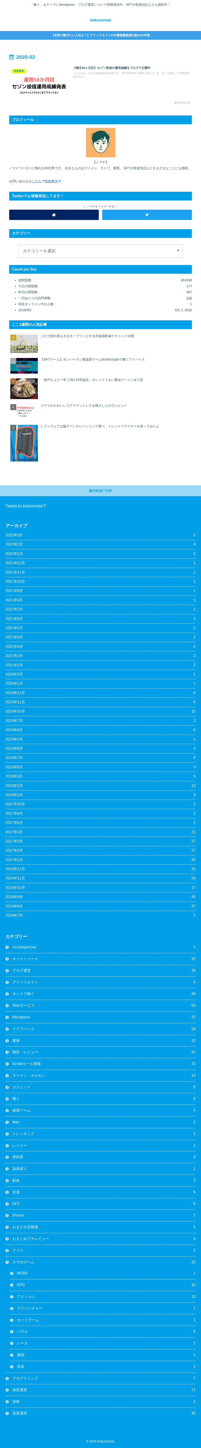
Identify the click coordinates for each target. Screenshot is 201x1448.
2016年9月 (100, 897)
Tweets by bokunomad (26, 506)
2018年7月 (100, 758)
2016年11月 (100, 878)
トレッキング (103, 1134)
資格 (103, 1401)
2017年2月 (100, 850)
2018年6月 (100, 767)
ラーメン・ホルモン (103, 1075)
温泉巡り (103, 1169)
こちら (38, 181)
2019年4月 (100, 739)
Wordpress (103, 1017)
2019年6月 (100, 730)
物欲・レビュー (103, 1052)
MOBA (106, 1273)
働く (103, 1099)
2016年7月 (100, 915)
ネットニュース (103, 959)
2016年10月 (100, 888)
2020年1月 (100, 683)
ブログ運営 (103, 970)
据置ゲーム (103, 1110)
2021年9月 (100, 591)
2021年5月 (100, 628)
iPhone (103, 1215)
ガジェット (103, 1087)
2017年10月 (100, 804)
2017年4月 (100, 832)
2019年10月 (100, 711)
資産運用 (103, 1413)
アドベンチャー (106, 1308)
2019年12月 (100, 693)
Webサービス (103, 1005)
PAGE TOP (100, 491)
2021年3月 (100, 646)
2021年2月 (100, 656)
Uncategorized (103, 947)
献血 (103, 1180)
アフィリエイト (103, 982)
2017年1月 (100, 860)
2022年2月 (100, 544)
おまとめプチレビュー (103, 1239)
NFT (103, 1204)
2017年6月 (100, 813)
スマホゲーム (103, 1262)
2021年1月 (100, 665)
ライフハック (103, 1029)
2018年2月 (100, 786)
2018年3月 (100, 776)
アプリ (103, 1250)
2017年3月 (100, 841)
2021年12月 (100, 563)
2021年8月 (100, 600)
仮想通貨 (103, 1390)
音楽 (103, 1192)
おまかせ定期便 (103, 1227)
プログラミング (103, 1378)
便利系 (103, 1157)
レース (106, 1343)
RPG (106, 1285)
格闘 (106, 1355)
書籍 (103, 1040)
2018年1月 (100, 795)
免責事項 (53, 181)
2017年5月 (100, 823)
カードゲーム (106, 1320)
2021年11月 (100, 572)
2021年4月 (100, 637)
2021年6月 (100, 619)
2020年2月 (100, 674)
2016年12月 (100, 869)
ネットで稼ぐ (103, 994)
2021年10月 (100, 581)
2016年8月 (100, 906)
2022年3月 (100, 535)
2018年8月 (100, 748)
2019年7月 (100, 721)
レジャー (103, 1145)
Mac (103, 1122)
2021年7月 (100, 609)
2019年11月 (100, 702)
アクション (106, 1296)
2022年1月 (100, 554)
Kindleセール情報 (103, 1064)
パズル (106, 1331)
